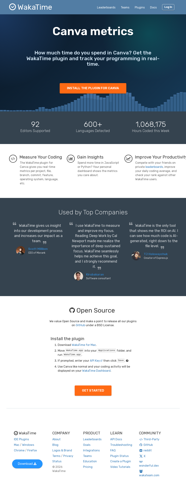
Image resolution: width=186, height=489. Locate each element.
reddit (145, 450)
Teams (125, 7)
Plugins (140, 7)
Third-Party (149, 439)
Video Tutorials (120, 467)
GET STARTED (93, 390)
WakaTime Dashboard (96, 370)
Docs (153, 7)
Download (27, 464)
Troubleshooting (121, 445)
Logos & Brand (62, 450)
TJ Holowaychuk (156, 254)
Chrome (19, 450)
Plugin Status (119, 456)
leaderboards (154, 167)
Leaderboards (106, 7)
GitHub (80, 325)
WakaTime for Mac (84, 345)
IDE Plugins (21, 439)
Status (56, 461)
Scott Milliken (38, 249)
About (56, 439)
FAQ (113, 450)
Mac (16, 445)
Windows (28, 445)
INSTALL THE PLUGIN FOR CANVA (93, 88)
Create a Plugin (120, 461)
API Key (96, 360)
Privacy (68, 456)
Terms (56, 456)
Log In (168, 7)
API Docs (116, 439)
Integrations (91, 450)
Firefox (32, 450)
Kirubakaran (95, 274)
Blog (55, 445)
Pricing (88, 467)
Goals (86, 445)
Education (90, 461)
